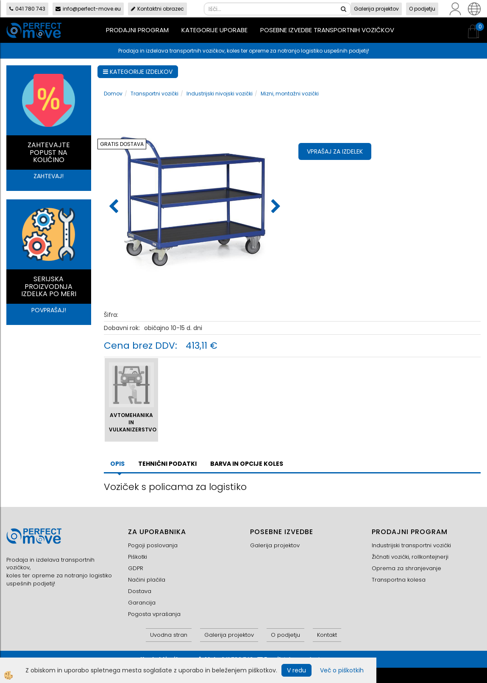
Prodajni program (137, 29)
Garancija (142, 603)
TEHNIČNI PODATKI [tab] (167, 463)
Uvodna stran (168, 635)
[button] (275, 207)
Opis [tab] (117, 463)
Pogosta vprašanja (154, 614)
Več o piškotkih (342, 670)
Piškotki (137, 557)
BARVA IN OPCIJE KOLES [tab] (246, 463)
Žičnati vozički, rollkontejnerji (410, 557)
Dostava (139, 591)
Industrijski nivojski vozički (219, 93)
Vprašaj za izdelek (335, 151)
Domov (113, 93)
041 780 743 (27, 8)
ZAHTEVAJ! (48, 176)
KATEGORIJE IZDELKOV (138, 71)
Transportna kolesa (399, 580)
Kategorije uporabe (214, 29)
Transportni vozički (154, 93)
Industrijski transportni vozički (411, 545)
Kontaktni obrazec (157, 8)
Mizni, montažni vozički (290, 93)
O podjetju (422, 8)
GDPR (135, 568)
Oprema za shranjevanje (406, 568)
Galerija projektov (376, 8)
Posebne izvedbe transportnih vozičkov (327, 29)
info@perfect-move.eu (88, 8)
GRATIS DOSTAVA (122, 144)
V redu (296, 670)
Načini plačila (146, 580)
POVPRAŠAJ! (48, 310)
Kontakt (327, 635)
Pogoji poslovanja (153, 545)
